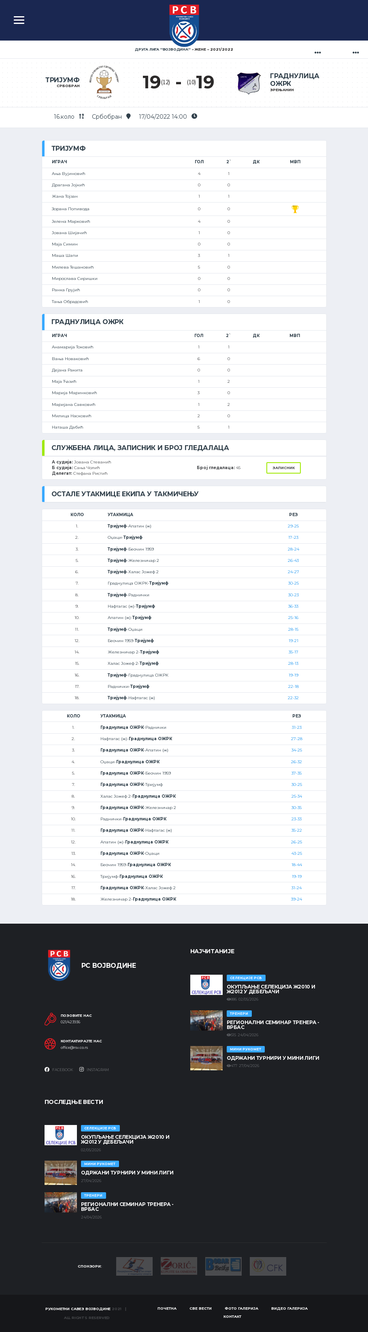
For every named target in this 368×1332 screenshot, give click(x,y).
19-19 (293, 675)
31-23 (297, 727)
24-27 (293, 571)
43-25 (296, 853)
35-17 (293, 652)
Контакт (232, 1316)
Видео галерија (289, 1308)
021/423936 (70, 1022)
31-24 (296, 887)
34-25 (296, 750)
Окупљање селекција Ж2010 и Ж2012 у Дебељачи (271, 989)
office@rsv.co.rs (74, 1048)
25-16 (293, 617)
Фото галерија (241, 1308)
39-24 (296, 899)
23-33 (296, 819)
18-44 (296, 864)
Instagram (94, 1069)
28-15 (293, 629)
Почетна (167, 1308)
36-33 (293, 606)
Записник (283, 467)
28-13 (293, 663)
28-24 (293, 549)
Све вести (200, 1308)
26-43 (293, 560)
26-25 (296, 842)
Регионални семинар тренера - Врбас (273, 1024)
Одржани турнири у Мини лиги (273, 1058)
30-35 (296, 807)
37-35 (296, 773)
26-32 (296, 761)
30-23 (293, 595)
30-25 (293, 583)
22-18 (293, 686)
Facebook (59, 1069)
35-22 (296, 830)
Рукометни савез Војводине (78, 1308)
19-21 (293, 640)
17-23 (293, 537)
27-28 (296, 738)
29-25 (293, 526)
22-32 (293, 697)
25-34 (296, 796)
